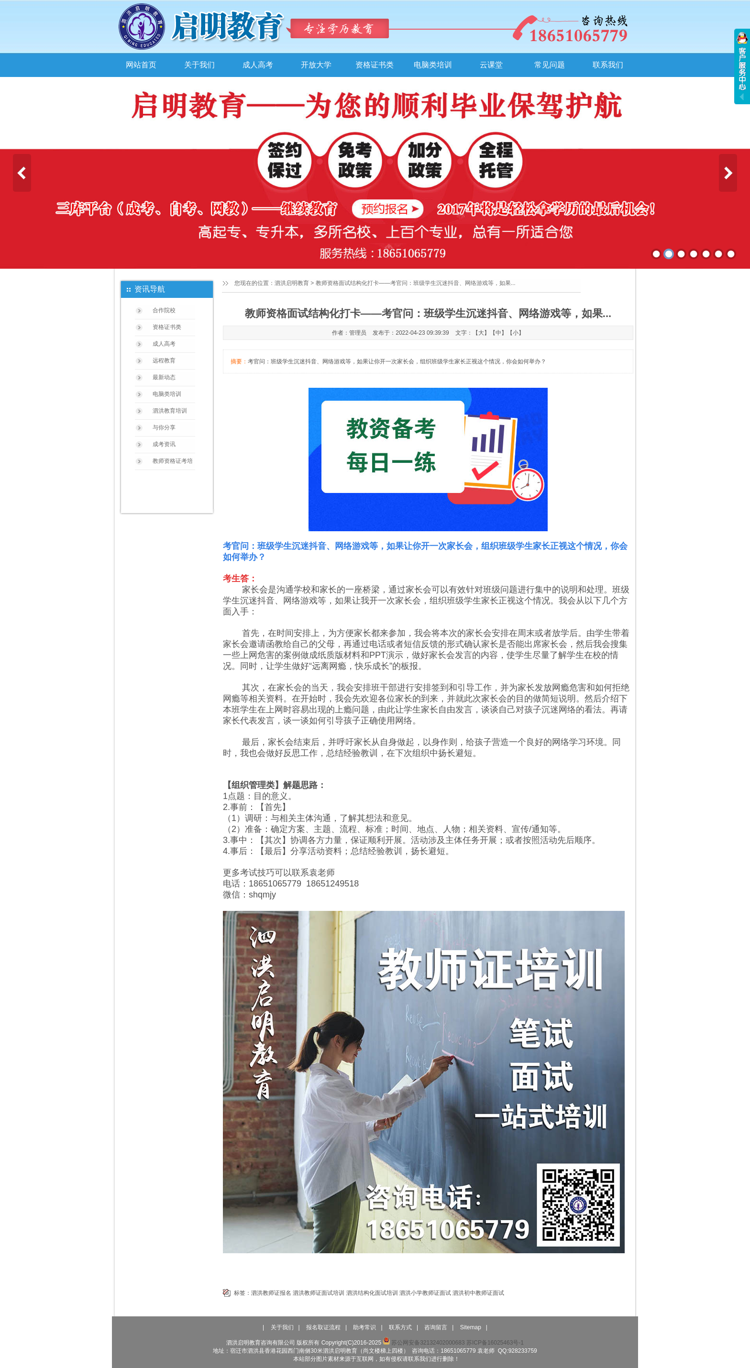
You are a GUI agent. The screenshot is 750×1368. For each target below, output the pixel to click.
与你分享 (164, 427)
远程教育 (164, 360)
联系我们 (608, 65)
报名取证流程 (323, 1327)
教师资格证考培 (173, 461)
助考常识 (364, 1327)
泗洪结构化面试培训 (372, 1293)
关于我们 (199, 65)
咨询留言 (435, 1327)
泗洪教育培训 (170, 410)
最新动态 (164, 377)
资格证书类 (374, 65)
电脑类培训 (433, 65)
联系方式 (400, 1327)
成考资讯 (164, 444)
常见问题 (549, 65)
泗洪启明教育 (292, 283)
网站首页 (141, 65)
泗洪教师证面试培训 (318, 1293)
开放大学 (316, 65)
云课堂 (491, 65)
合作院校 (164, 310)
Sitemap (470, 1327)
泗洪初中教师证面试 (478, 1293)
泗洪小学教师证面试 (425, 1293)
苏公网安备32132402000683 (423, 1342)
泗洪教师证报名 (271, 1293)
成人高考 (258, 65)
